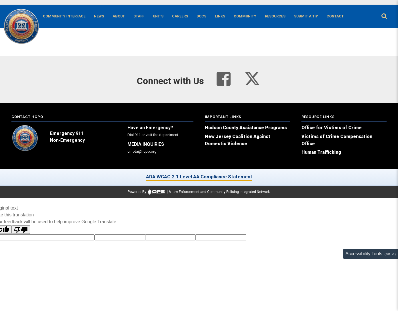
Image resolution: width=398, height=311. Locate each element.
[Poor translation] (21, 229)
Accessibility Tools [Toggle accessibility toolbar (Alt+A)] (363, 253)
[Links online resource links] (220, 16)
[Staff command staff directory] (138, 16)
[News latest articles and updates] (99, 16)
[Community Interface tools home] (64, 16)
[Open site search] (384, 16)
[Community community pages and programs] (245, 16)
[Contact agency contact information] (335, 16)
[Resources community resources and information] (275, 16)
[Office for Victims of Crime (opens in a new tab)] (331, 127)
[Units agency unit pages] (158, 16)
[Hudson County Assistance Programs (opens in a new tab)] (246, 127)
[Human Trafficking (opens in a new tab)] (321, 152)
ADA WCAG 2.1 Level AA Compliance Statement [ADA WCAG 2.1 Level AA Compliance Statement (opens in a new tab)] (199, 177)
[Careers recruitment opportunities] (180, 16)
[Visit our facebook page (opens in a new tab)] (223, 79)
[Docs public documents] (201, 16)
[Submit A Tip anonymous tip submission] (306, 16)
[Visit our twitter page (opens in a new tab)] (252, 77)
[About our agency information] (119, 16)
